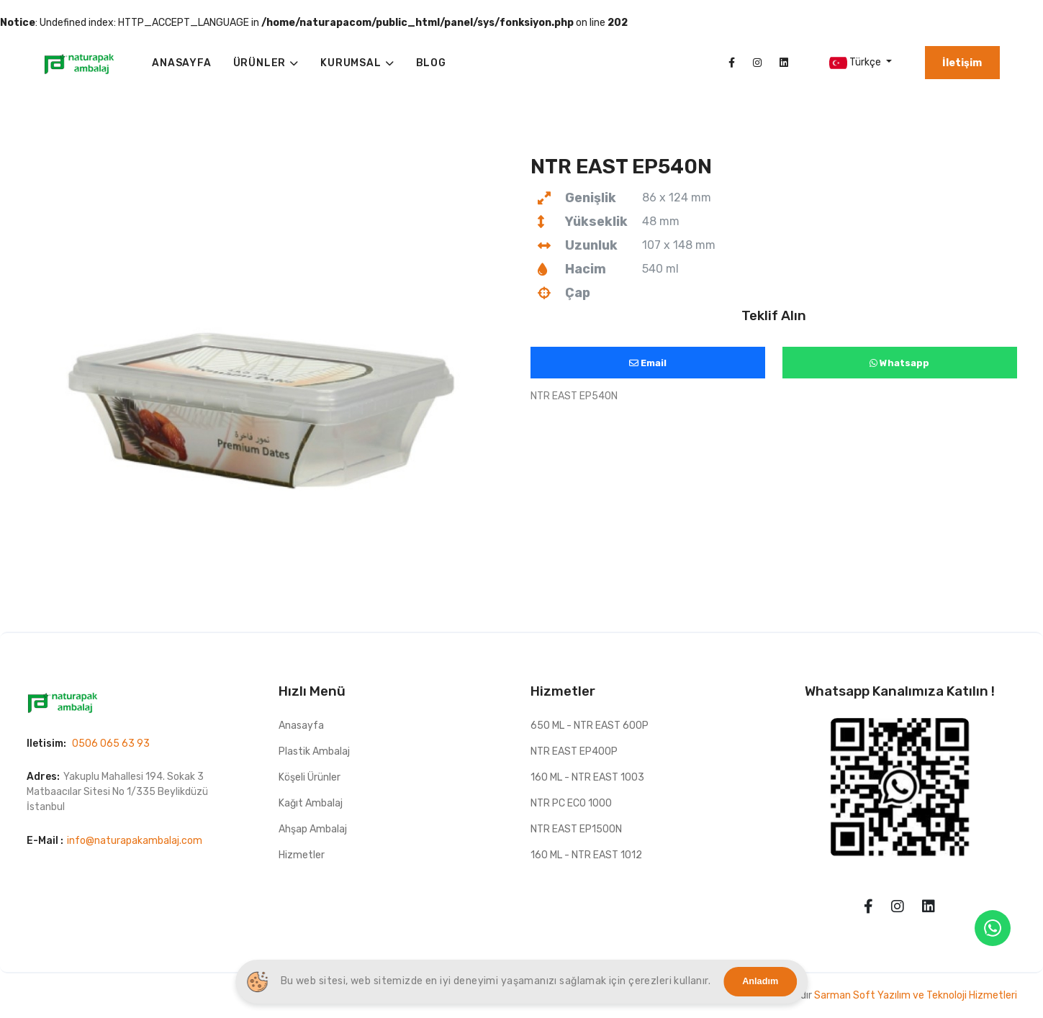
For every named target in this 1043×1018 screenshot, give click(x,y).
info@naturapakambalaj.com (134, 841)
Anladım (760, 981)
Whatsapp (899, 363)
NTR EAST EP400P (574, 751)
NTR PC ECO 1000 (571, 803)
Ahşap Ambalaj (313, 829)
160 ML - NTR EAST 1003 (587, 777)
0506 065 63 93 (111, 743)
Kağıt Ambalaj (311, 803)
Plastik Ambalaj (314, 751)
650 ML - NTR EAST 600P (589, 725)
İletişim (962, 63)
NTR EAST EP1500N (576, 829)
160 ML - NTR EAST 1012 (586, 855)
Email (648, 363)
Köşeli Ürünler (309, 777)
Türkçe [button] (856, 63)
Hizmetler (302, 855)
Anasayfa (301, 725)
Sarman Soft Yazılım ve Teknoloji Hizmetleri (915, 995)
